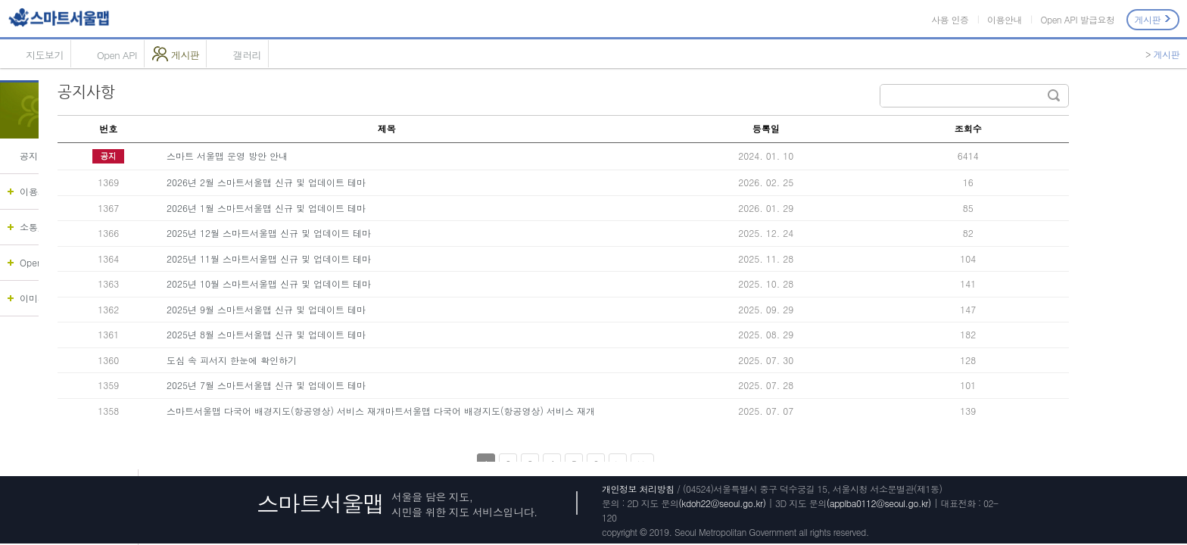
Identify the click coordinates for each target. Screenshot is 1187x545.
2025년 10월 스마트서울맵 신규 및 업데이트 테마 (368, 283)
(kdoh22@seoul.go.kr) (721, 503)
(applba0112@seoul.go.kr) (879, 503)
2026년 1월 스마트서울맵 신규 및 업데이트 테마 (366, 207)
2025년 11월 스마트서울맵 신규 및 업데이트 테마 (368, 258)
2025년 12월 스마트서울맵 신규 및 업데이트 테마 (368, 232)
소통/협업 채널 (50, 226)
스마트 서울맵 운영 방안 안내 (327, 155)
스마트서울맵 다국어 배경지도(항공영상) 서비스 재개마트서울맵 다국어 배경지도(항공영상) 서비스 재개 (480, 410)
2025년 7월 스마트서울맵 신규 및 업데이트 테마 (366, 384)
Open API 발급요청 (1077, 19)
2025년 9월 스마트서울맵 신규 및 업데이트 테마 (366, 309)
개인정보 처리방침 (638, 488)
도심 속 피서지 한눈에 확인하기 (331, 359)
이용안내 (1004, 19)
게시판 (1153, 19)
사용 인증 (950, 19)
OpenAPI (38, 262)
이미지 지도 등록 (54, 297)
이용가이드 (42, 191)
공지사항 (38, 155)
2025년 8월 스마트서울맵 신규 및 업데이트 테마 (366, 334)
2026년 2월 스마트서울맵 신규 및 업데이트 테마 (366, 182)
